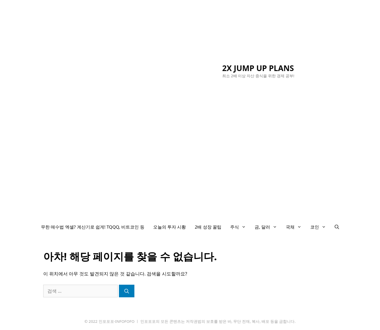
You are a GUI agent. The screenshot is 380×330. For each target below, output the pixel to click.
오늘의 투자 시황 (169, 227)
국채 (296, 227)
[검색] (126, 291)
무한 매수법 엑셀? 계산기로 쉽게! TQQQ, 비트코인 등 (92, 227)
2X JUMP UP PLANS (258, 68)
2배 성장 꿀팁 (208, 227)
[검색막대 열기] (336, 227)
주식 (240, 227)
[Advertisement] (190, 181)
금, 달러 (268, 227)
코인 (320, 227)
